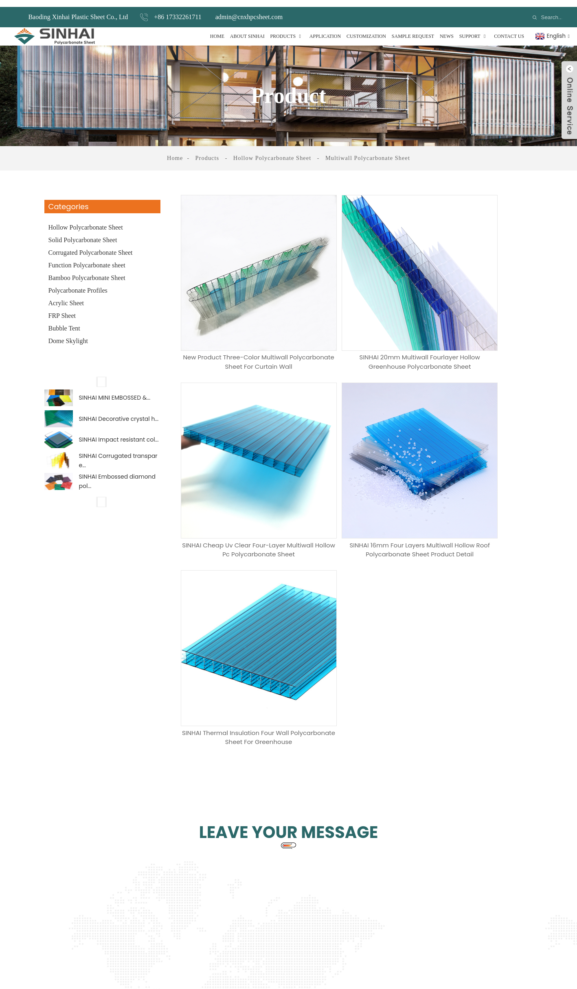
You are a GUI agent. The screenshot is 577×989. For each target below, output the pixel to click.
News (447, 29)
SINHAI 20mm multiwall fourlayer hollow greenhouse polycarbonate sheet (358, 317)
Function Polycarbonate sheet (86, 258)
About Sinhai (247, 29)
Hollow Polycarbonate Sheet (273, 151)
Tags (338, 955)
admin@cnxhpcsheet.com (249, 10)
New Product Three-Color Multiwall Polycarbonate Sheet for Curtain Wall (238, 317)
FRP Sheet (62, 308)
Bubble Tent (64, 321)
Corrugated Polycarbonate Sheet (90, 245)
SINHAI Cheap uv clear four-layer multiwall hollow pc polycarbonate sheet (478, 317)
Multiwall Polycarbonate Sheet (366, 151)
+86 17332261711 (177, 10)
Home (217, 29)
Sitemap (360, 955)
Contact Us (509, 29)
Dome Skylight (68, 333)
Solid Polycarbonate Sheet (82, 233)
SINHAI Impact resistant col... (119, 441)
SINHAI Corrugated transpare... (118, 465)
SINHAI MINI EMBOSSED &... (115, 393)
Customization (366, 29)
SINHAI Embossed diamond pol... (117, 489)
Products (287, 29)
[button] (102, 374)
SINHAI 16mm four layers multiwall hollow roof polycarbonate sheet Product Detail (238, 469)
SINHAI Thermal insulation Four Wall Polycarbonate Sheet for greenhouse (358, 469)
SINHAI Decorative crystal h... (119, 417)
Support (474, 29)
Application (325, 29)
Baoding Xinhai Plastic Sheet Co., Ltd (78, 10)
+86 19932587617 (402, 852)
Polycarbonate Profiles (78, 283)
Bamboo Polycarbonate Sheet (86, 270)
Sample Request (413, 29)
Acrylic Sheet (66, 296)
